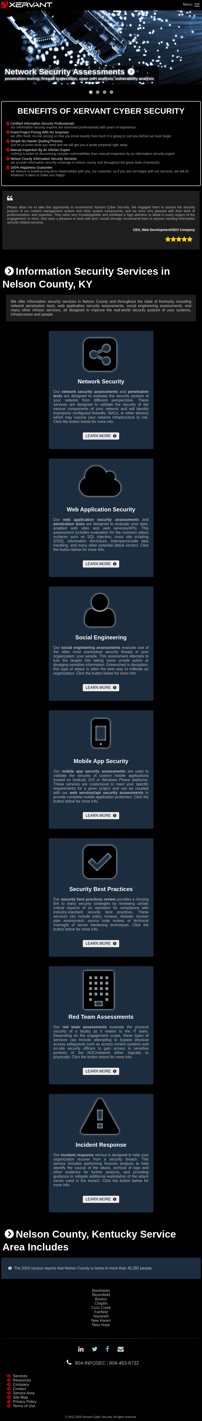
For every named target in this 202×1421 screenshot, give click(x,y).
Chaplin (100, 1303)
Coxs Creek (101, 1308)
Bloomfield (101, 1295)
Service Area (23, 1393)
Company (21, 1384)
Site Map (20, 1397)
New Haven (101, 1320)
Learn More (98, 436)
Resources (22, 1380)
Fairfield (101, 1312)
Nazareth (101, 1316)
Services (20, 1376)
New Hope (101, 1325)
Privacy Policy (25, 1402)
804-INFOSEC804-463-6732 (107, 1363)
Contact (19, 1389)
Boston (101, 1299)
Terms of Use (24, 1406)
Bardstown (101, 1291)
